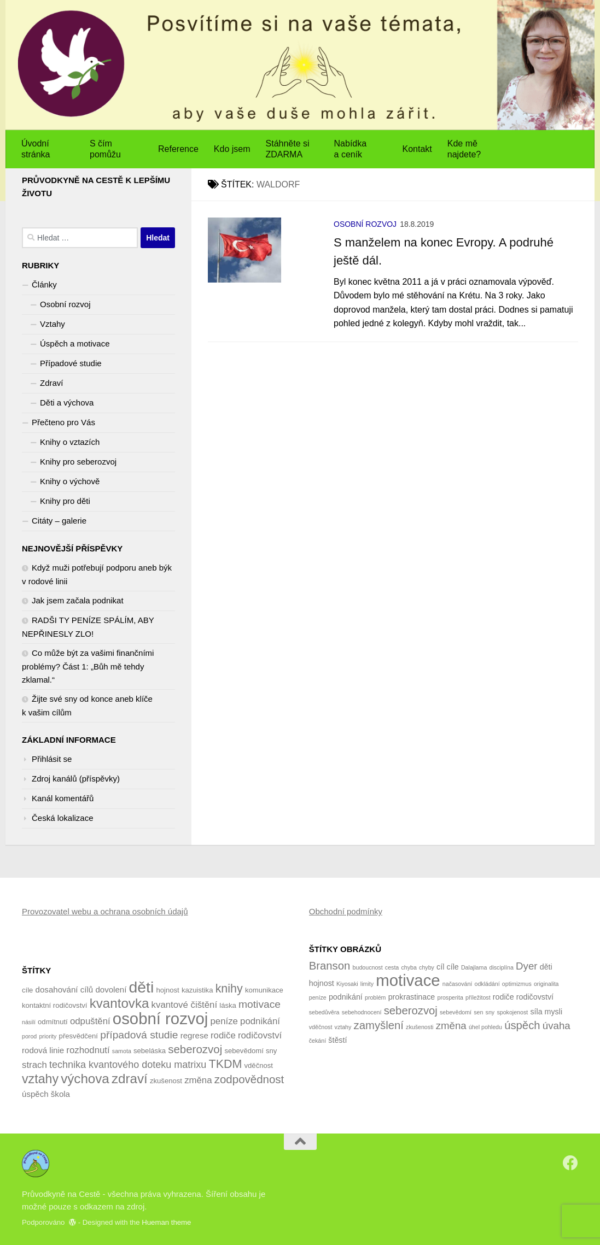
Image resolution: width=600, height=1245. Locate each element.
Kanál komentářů (63, 798)
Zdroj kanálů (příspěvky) (76, 778)
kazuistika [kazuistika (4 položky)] (197, 990)
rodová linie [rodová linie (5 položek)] (43, 1050)
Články (44, 284)
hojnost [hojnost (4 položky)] (167, 990)
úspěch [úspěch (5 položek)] (35, 1094)
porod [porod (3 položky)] (29, 1036)
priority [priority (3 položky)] (47, 1036)
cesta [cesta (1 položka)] (392, 967)
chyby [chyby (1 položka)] (426, 967)
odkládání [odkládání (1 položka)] (486, 983)
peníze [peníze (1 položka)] (318, 997)
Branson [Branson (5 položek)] (330, 966)
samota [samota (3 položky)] (121, 1051)
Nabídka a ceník (350, 149)
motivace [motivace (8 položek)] (259, 1004)
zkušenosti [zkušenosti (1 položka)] (419, 1027)
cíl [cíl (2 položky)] (440, 966)
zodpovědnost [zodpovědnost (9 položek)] (249, 1079)
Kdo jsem (232, 149)
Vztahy (52, 323)
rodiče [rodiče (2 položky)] (503, 997)
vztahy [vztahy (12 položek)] (40, 1079)
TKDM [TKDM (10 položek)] (225, 1064)
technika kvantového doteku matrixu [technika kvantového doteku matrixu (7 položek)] (127, 1064)
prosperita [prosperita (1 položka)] (450, 997)
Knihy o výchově (70, 481)
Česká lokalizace (63, 818)
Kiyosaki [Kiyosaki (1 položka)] (347, 983)
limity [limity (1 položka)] (367, 983)
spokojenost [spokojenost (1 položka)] (512, 1012)
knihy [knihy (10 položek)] (229, 988)
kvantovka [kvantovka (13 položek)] (119, 1003)
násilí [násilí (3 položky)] (29, 1022)
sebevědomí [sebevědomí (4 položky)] (243, 1051)
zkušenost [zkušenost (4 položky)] (166, 1081)
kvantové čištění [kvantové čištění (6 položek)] (184, 1005)
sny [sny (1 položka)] (490, 1012)
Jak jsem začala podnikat (78, 600)
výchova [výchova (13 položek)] (85, 1078)
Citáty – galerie (59, 520)
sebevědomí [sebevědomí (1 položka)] (455, 1012)
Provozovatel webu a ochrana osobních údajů (105, 911)
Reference (178, 149)
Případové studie (71, 363)
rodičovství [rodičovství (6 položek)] (260, 1035)
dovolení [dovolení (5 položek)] (110, 989)
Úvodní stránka (35, 149)
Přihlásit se (52, 759)
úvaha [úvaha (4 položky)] (556, 1025)
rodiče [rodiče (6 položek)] (223, 1035)
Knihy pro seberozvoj (78, 461)
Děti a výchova (67, 402)
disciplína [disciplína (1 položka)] (501, 967)
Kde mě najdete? (464, 149)
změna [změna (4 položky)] (451, 1025)
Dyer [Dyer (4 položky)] (526, 966)
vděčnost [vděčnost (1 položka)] (321, 1027)
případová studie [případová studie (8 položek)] (139, 1035)
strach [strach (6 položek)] (34, 1065)
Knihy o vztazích (70, 442)
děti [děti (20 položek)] (141, 987)
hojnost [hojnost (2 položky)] (321, 983)
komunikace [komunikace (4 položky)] (264, 990)
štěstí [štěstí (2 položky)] (337, 1040)
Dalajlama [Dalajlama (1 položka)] (474, 967)
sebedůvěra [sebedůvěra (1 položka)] (324, 1012)
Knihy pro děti (65, 501)
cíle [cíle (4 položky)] (27, 990)
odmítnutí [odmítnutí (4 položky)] (53, 1022)
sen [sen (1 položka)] (478, 1012)
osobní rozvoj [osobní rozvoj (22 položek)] (160, 1018)
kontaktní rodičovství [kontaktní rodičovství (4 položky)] (55, 1005)
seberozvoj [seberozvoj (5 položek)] (411, 1011)
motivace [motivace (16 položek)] (408, 980)
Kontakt (417, 149)
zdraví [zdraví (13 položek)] (130, 1078)
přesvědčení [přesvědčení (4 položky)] (78, 1036)
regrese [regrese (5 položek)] (194, 1035)
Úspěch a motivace (75, 343)
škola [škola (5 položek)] (60, 1094)
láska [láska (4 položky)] (227, 1005)
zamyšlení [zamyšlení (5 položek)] (379, 1025)
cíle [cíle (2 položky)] (453, 966)
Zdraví (51, 382)
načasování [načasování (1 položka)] (457, 983)
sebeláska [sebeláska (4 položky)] (149, 1051)
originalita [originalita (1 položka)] (546, 983)
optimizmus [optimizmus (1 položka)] (517, 983)
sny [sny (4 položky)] (271, 1051)
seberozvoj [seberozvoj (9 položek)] (195, 1049)
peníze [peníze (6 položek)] (223, 1021)
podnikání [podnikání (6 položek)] (260, 1021)
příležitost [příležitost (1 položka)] (478, 997)
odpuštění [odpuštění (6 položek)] (90, 1021)
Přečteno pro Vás (63, 422)
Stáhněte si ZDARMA (288, 149)
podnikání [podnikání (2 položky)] (346, 997)
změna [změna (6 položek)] (198, 1080)
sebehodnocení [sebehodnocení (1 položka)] (362, 1012)
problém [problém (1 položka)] (375, 997)
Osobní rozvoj (365, 224)
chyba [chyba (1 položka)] (408, 967)
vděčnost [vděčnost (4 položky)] (258, 1065)
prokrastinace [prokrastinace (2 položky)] (411, 997)
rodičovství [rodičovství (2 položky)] (535, 997)
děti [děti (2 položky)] (546, 966)
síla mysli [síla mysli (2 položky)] (546, 1011)
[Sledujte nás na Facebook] (570, 1163)
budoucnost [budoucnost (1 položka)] (368, 967)
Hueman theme (166, 1222)
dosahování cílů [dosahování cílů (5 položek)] (65, 989)
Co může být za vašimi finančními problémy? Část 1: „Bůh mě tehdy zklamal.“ (88, 666)
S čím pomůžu (105, 149)
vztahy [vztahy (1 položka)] (343, 1027)
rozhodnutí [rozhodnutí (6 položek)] (87, 1050)
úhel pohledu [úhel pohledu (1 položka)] (485, 1027)
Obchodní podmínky (345, 911)
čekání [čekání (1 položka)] (317, 1040)
